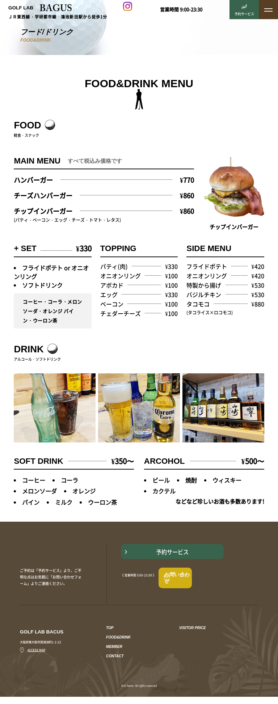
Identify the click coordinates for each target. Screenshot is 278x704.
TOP (109, 637)
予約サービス (188, 565)
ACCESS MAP (32, 658)
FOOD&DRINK (118, 646)
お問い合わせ (185, 587)
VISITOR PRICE (192, 637)
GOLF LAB (40, 7)
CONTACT (114, 665)
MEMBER (114, 656)
